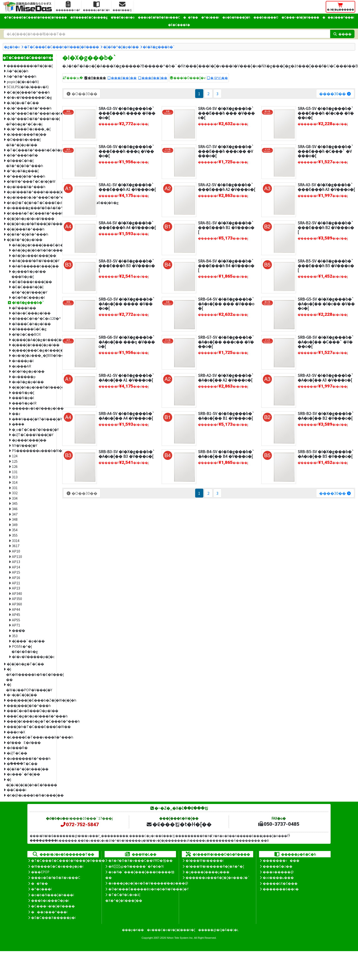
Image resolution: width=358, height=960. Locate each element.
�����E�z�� (277, 866)
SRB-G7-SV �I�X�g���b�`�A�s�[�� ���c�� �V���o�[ (226, 341)
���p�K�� (133, 929)
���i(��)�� (124, 77)
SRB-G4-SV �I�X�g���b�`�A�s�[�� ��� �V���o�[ (226, 303)
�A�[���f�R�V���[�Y (32, 260)
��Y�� (190, 17)
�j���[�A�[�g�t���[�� (32, 339)
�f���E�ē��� (24, 742)
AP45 (16, 614)
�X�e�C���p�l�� (31, 312)
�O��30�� (81, 93)
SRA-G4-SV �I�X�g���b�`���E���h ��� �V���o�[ (226, 112)
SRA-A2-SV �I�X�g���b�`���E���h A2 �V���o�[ (226, 187)
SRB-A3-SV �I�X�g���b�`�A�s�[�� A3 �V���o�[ (326, 377)
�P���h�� (24, 307)
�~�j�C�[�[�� (22, 694)
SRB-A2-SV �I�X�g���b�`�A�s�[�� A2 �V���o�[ (226, 377)
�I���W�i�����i (204, 860)
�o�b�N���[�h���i (52, 894)
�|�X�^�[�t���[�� (27, 768)
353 (15, 635)
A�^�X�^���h (21, 76)
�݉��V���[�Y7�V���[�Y (32, 418)
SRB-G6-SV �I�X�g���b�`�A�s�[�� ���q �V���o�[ (127, 341)
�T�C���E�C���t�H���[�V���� (35, 17)
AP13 (16, 561)
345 (15, 503)
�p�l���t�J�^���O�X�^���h (30, 197)
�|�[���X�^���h (25, 228)
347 (15, 514)
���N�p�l (23, 397)
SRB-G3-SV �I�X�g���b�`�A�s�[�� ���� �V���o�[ (127, 303)
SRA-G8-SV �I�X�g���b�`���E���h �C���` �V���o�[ (326, 151)
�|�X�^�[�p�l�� (121, 46)
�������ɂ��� (281, 860)
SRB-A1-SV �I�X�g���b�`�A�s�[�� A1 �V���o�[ (126, 377)
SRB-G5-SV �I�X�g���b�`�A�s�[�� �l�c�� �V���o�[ (326, 303)
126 (15, 466)
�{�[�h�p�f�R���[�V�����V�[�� (30, 223)
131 (15, 471)
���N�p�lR (24, 402)
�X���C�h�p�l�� (31, 323)
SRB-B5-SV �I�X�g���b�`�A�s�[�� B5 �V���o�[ (326, 454)
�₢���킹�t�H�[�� (179, 824)
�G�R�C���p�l (28, 297)
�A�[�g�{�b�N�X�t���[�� (32, 249)
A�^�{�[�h (17, 70)
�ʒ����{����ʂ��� (208, 871)
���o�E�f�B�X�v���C (159, 17)
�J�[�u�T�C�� (23, 102)
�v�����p (24, 376)
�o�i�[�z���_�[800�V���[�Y (32, 355)
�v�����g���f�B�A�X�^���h (30, 207)
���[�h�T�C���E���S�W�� (30, 726)
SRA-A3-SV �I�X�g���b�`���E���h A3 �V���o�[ (326, 187)
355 (15, 535)
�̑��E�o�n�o (123, 17)
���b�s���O (265, 17)
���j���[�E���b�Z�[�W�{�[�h (30, 700)
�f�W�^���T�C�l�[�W (30, 181)
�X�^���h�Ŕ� (22, 155)
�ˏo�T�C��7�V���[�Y (32, 429)
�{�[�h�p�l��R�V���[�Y (32, 387)
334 (15, 498)
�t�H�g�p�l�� (28, 371)
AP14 (16, 566)
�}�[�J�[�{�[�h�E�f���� (29, 782)
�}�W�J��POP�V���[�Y (29, 687)
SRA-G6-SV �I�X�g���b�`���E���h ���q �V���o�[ (126, 151)
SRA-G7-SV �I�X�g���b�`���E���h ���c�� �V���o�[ (226, 151)
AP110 (17, 556)
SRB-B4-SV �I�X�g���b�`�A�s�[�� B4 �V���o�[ (226, 454)
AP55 (16, 619)
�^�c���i (210, 17)
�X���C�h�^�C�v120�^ (32, 318)
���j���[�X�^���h (29, 705)
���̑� (18, 630)
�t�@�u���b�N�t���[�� (30, 795)
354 (15, 529)
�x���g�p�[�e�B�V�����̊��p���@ (148, 883)
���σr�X (16, 731)
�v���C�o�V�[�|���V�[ (171, 929)
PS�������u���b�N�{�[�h (32, 450)
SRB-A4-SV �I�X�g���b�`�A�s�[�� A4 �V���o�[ (126, 416)
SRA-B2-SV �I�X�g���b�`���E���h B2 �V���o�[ (326, 227)
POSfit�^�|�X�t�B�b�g (24, 649)
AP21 (16, 582)
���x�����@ (278, 871)
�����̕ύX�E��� (280, 883)
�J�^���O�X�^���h (29, 107)
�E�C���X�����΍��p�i (53, 917)
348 (15, 519)
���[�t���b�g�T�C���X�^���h (30, 721)
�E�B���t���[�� (32, 281)
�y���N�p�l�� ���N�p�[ (28, 274)
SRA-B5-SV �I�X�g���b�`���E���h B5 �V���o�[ (326, 265)
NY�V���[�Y (24, 445)
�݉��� (18, 424)
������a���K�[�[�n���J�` (218, 877)
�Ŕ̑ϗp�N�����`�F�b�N (136, 866)
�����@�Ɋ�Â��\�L (218, 929)
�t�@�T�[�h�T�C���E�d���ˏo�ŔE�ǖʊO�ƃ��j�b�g (30, 202)
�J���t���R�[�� (26, 134)
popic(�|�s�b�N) (23, 81)
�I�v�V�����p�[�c (32, 656)
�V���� (97, 77)
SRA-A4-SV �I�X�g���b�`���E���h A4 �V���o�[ (127, 225)
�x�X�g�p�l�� (28, 381)
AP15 (16, 572)
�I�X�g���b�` (159, 46)
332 (15, 492)
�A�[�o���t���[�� (32, 255)
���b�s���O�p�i (50, 900)
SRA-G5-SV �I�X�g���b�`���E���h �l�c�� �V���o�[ (326, 112)
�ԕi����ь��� (278, 877)
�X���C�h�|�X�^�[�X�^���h (24, 163)
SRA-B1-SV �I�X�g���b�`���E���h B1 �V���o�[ (226, 227)
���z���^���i (338, 17)
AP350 (17, 598)
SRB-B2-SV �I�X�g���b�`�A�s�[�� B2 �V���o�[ (326, 416)
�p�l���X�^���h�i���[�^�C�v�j (30, 191)
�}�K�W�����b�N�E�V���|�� (29, 674)
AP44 (16, 609)
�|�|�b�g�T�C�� (25, 663)
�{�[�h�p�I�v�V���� (30, 218)
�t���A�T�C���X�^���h (30, 213)
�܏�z (16, 413)
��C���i (16, 789)
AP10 (16, 551)
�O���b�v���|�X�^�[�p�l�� (23, 142)
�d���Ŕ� (17, 747)
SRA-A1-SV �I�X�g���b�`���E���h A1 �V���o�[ (127, 187)
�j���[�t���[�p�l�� (32, 344)
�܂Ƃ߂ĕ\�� (219, 77)
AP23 (16, 587)
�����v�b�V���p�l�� (32, 408)
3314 (15, 540)
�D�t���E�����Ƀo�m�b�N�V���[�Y (148, 889)
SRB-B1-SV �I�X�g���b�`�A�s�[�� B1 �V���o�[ (226, 416)
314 (15, 482)
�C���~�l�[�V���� (300, 17)
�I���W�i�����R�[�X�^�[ (215, 866)
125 (15, 461)
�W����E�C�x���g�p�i (57, 866)
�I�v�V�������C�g (29, 97)
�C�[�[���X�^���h (28, 92)
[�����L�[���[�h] (167, 34)
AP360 (17, 603)
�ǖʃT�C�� (17, 752)
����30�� (335, 93)
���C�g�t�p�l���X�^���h (30, 715)
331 (15, 487)
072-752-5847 (79, 824)
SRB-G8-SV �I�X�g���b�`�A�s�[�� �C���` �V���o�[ (326, 341)
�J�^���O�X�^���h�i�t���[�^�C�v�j (30, 113)
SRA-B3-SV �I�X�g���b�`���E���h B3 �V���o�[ (127, 265)
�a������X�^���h (29, 758)
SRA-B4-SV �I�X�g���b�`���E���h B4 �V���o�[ (226, 265)
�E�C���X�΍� (179, 25)
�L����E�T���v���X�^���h (30, 737)
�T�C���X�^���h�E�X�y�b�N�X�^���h (30, 149)
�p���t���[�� (29, 439)
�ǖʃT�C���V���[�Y (32, 434)
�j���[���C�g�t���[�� (32, 350)
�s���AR (21, 366)
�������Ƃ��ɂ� (281, 889)
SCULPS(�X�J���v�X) (28, 86)
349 (15, 524)
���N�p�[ (23, 392)
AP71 (16, 624)
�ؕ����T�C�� (22, 763)
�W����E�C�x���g (88, 17)
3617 (15, 545)
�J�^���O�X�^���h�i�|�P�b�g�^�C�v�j (29, 121)
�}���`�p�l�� (28, 640)
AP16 (16, 577)
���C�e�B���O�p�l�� (30, 710)
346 (15, 508)
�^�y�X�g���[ (23, 170)
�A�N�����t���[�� (32, 265)
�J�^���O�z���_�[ (29, 128)
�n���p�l (23, 360)
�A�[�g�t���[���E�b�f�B (32, 244)
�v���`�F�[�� (23, 773)
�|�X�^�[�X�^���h (27, 234)
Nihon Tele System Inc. (180, 937)
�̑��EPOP (40, 871)
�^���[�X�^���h (26, 176)
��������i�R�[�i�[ (30, 65)
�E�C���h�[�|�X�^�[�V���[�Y (29, 289)
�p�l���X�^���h (26, 186)
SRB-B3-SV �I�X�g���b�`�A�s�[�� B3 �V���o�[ (127, 454)
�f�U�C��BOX (26, 334)
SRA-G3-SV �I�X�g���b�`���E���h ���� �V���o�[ (127, 112)
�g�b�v (12, 46)
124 (15, 455)
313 (15, 476)
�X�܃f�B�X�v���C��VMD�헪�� (140, 860)
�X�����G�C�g (29, 328)
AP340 (17, 593)
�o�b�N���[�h (236, 17)
